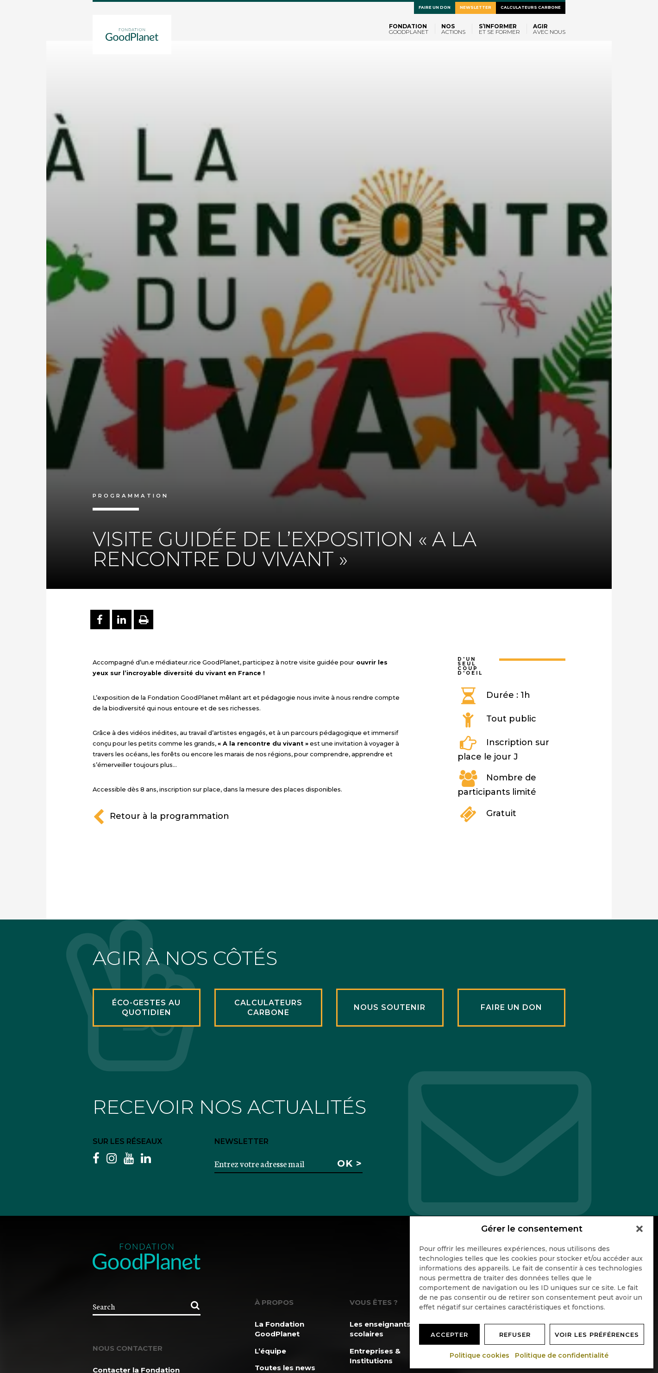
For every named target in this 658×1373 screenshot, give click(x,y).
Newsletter (475, 7)
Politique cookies (480, 1355)
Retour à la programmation (161, 816)
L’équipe (270, 1351)
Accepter (449, 1334)
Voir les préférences (597, 1334)
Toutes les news (285, 1367)
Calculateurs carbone (531, 7)
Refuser (515, 1334)
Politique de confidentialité (562, 1355)
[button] (639, 1228)
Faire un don (435, 7)
